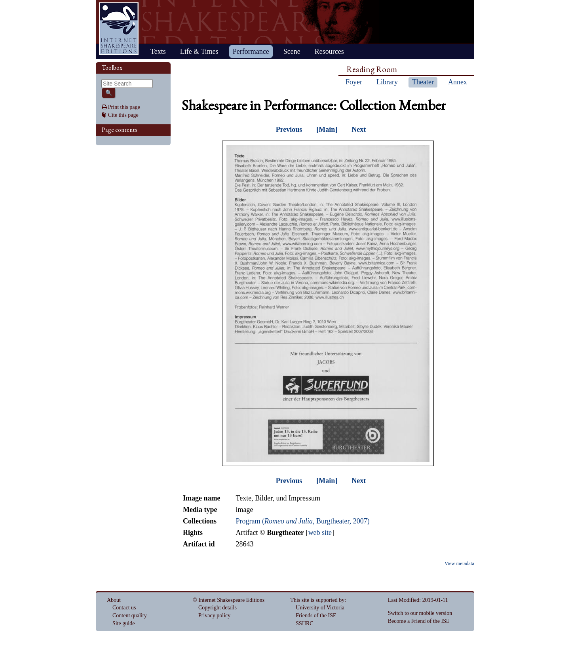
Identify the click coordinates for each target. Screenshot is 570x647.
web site (320, 533)
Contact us (124, 608)
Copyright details (217, 608)
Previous (289, 129)
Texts (158, 51)
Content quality (129, 615)
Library (387, 82)
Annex (457, 82)
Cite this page (123, 115)
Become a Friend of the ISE (419, 621)
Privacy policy (214, 615)
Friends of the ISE (316, 615)
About (114, 600)
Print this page (124, 107)
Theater (423, 82)
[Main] (326, 129)
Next (359, 129)
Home (119, 28)
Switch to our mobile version (420, 613)
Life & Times (199, 51)
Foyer (354, 82)
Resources (329, 51)
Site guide (123, 623)
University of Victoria (320, 608)
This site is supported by (317, 600)
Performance (251, 51)
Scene (291, 51)
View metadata (459, 563)
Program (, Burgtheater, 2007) (302, 521)
